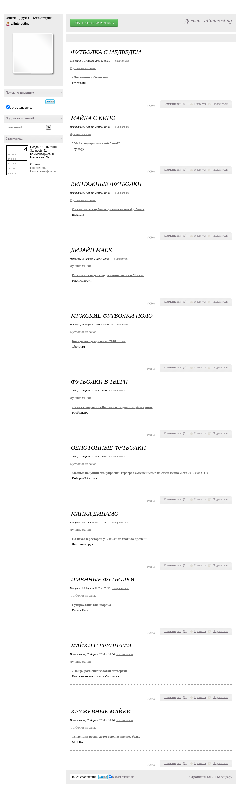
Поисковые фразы (43, 171)
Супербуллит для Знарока (91, 605)
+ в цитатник (120, 60)
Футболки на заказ (83, 68)
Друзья (24, 18)
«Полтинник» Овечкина (90, 77)
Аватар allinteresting (32, 53)
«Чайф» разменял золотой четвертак (99, 671)
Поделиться (220, 103)
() (185, 103)
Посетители (38, 168)
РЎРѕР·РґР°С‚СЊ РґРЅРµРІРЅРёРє (94, 22)
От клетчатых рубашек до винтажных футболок (108, 209)
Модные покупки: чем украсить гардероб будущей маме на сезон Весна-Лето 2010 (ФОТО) (140, 473)
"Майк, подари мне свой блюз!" (96, 143)
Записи (11, 18)
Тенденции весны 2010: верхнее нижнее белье (106, 736)
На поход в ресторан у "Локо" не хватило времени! (110, 539)
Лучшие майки (80, 134)
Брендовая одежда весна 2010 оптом (99, 341)
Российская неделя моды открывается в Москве (108, 275)
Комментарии (42, 18)
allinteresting (8, 24)
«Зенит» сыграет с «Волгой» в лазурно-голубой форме (112, 407)
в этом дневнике (21, 107)
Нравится (200, 103)
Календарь (224, 777)
